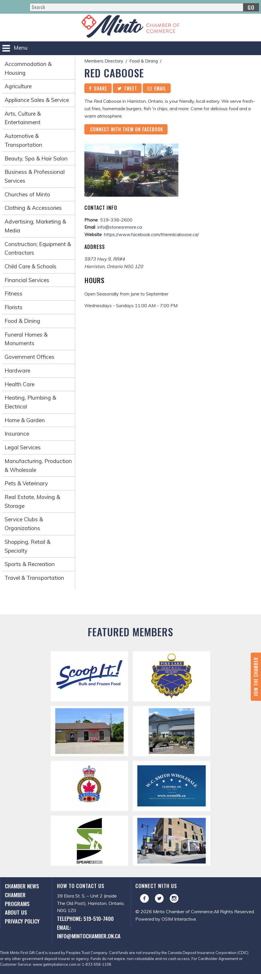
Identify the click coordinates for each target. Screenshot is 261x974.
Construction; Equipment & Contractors (38, 248)
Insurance (17, 433)
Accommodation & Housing (28, 68)
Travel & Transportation (34, 577)
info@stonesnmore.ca (119, 227)
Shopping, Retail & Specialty (27, 546)
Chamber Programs (17, 899)
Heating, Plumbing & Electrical (30, 402)
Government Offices (29, 356)
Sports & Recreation (30, 564)
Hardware (17, 370)
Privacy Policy (22, 921)
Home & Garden (25, 420)
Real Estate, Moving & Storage (32, 501)
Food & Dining (22, 320)
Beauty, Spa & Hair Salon (36, 158)
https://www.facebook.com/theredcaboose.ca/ (151, 234)
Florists (14, 307)
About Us (16, 912)
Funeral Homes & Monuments (26, 339)
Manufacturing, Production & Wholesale (38, 465)
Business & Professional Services (35, 176)
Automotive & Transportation (23, 140)
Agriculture (18, 86)
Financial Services (27, 280)
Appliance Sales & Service (37, 99)
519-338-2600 (116, 220)
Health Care (19, 384)
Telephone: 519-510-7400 (85, 918)
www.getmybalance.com (54, 964)
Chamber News (22, 886)
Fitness (14, 293)
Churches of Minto (27, 194)
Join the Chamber (255, 676)
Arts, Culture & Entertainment (23, 118)
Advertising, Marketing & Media (35, 226)
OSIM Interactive (179, 919)
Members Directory (103, 61)
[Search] (144, 7)
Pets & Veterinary (26, 483)
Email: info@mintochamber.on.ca (89, 931)
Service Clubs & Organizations (24, 524)
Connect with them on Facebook (126, 129)
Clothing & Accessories (33, 207)
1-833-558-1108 (96, 964)
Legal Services (23, 447)
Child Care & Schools (30, 266)
